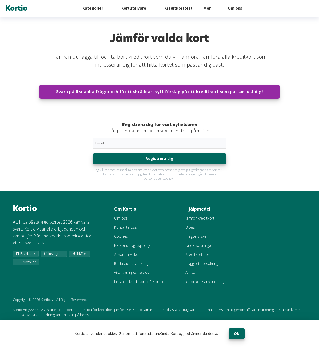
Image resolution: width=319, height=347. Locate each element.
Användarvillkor (127, 254)
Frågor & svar (196, 236)
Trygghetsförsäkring (201, 263)
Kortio (16, 8)
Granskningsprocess (131, 272)
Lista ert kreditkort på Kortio (138, 281)
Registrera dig (159, 158)
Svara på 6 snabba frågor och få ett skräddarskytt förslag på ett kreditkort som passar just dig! (159, 92)
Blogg (190, 227)
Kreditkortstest (198, 254)
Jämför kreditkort (199, 218)
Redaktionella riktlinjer (133, 263)
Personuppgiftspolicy (132, 245)
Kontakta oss (125, 227)
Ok (236, 333)
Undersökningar (199, 245)
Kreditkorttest (178, 8)
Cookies (121, 236)
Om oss (235, 8)
